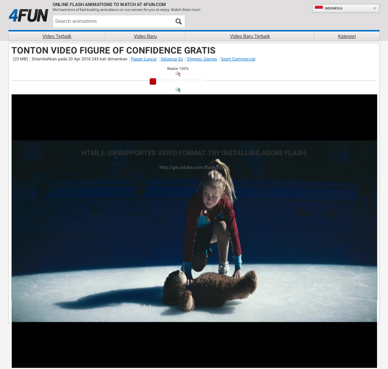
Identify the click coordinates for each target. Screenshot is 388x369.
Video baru (145, 36)
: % (178, 68)
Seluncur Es (172, 59)
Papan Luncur (144, 59)
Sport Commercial (238, 59)
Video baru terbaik (250, 36)
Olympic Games (202, 59)
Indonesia (328, 8)
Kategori (347, 36)
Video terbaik (57, 36)
